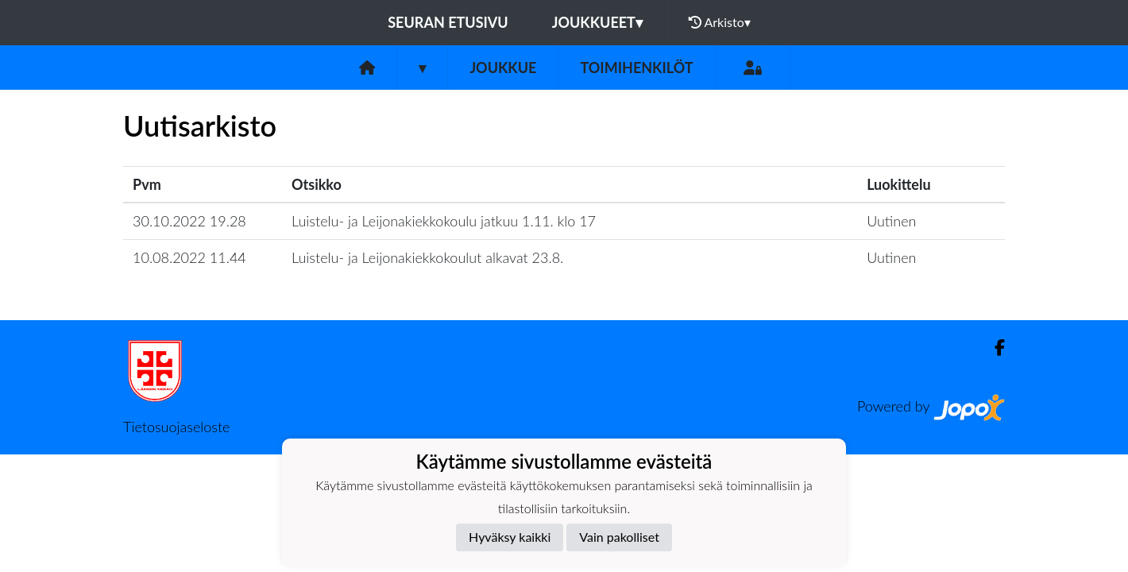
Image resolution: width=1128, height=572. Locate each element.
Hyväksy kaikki (509, 536)
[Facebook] (993, 347)
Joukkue (502, 67)
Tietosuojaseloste (176, 426)
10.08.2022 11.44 (189, 257)
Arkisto (720, 22)
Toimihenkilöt (636, 67)
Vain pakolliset (619, 536)
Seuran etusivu (448, 22)
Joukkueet (597, 22)
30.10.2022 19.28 (189, 221)
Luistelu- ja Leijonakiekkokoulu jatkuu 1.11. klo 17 (444, 221)
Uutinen (891, 221)
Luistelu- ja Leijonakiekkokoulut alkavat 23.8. (427, 257)
